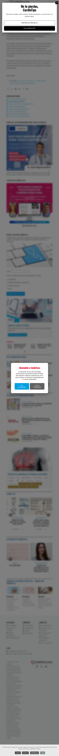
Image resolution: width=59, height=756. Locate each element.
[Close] (56, 2)
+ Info (42, 752)
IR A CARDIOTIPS (29, 28)
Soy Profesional (22, 386)
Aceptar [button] (18, 752)
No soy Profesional (37, 386)
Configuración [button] (34, 752)
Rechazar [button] (25, 752)
